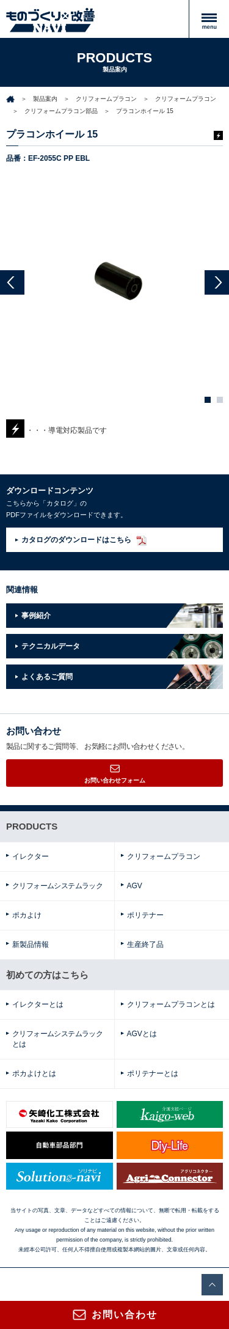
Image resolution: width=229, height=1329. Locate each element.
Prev (12, 282)
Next (217, 282)
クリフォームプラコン (106, 98)
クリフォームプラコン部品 (61, 111)
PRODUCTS (31, 826)
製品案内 (45, 98)
